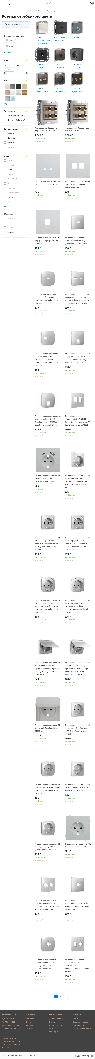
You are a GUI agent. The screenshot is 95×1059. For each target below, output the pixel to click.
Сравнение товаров (80, 1022)
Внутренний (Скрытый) (16, 120)
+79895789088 (9, 1022)
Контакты (29, 1028)
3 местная (11, 143)
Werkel (10, 170)
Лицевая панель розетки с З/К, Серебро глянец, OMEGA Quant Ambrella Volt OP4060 (48, 847)
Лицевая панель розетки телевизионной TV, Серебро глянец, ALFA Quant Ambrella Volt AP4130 (77, 904)
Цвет (6, 80)
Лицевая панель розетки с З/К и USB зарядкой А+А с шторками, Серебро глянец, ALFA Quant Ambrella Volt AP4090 (77, 544)
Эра (9, 183)
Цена (6, 60)
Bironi (10, 161)
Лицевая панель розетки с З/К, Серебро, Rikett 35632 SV (78, 845)
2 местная (11, 138)
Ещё (6, 104)
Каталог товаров (12, 24)
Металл (11, 232)
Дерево (10, 227)
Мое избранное (79, 1025)
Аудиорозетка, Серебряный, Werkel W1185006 (77, 129)
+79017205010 (9, 1019)
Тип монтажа (10, 111)
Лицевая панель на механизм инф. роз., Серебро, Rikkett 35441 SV (47, 241)
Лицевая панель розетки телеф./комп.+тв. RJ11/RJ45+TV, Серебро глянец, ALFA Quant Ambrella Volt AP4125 (77, 966)
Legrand (11, 188)
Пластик (11, 223)
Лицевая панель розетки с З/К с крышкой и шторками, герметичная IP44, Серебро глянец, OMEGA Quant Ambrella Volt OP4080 (77, 669)
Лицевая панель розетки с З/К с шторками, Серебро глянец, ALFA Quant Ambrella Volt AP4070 (77, 729)
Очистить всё (9, 53)
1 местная (11, 133)
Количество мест (12, 129)
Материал (8, 214)
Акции (51, 1028)
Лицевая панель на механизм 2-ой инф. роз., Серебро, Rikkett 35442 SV (77, 184)
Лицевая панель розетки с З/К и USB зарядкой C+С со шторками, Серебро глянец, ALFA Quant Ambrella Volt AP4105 (77, 481)
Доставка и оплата (56, 1019)
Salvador (11, 165)
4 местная (11, 147)
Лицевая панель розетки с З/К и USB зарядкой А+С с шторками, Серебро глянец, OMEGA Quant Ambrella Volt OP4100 (77, 606)
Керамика (11, 218)
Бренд (7, 156)
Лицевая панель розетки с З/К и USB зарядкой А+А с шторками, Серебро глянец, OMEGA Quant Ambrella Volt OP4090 (47, 606)
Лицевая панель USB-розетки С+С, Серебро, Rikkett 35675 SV (47, 184)
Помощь (52, 1022)
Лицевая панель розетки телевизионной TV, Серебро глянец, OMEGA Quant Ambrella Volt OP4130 (47, 964)
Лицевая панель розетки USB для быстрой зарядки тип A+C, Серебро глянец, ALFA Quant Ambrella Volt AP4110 (77, 298)
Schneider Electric (14, 179)
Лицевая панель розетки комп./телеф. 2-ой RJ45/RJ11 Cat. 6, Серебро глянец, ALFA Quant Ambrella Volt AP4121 (77, 420)
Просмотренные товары (82, 1028)
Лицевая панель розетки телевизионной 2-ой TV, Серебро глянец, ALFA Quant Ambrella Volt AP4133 (47, 904)
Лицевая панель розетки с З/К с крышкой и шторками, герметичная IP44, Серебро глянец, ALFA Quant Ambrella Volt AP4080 (47, 669)
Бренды (76, 1019)
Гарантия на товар (56, 1025)
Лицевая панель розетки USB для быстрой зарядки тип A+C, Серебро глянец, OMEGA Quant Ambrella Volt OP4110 (47, 360)
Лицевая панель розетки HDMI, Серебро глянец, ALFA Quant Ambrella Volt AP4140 (77, 241)
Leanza (10, 174)
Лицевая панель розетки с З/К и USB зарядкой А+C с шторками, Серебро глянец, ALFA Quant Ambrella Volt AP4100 (47, 544)
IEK (9, 202)
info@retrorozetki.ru (12, 1025)
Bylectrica (11, 197)
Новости (29, 1022)
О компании (30, 1019)
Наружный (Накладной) (16, 115)
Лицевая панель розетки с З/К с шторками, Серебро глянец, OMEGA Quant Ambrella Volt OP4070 (47, 788)
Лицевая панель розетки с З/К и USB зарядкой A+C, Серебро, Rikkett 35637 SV (47, 478)
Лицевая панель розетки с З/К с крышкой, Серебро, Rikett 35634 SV (47, 728)
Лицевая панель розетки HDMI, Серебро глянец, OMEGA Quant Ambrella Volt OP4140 (47, 298)
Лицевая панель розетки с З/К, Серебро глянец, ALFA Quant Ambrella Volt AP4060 (78, 787)
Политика (29, 1025)
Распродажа (54, 1032)
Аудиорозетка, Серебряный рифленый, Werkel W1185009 (47, 129)
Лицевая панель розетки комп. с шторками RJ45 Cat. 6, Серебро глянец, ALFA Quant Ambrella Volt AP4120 (78, 358)
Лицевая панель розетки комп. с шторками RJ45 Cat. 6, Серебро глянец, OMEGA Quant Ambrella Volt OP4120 (48, 420)
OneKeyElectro (13, 193)
